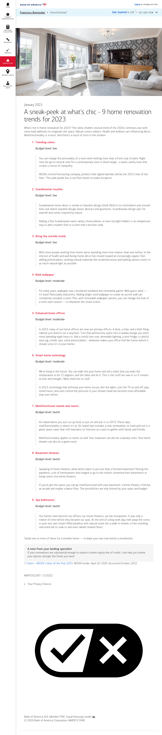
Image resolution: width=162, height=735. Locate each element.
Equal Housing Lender (79, 716)
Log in (137, 4)
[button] (89, 12)
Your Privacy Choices (39, 584)
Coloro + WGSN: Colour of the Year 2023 (49, 563)
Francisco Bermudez (32, 12)
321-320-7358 (144, 12)
